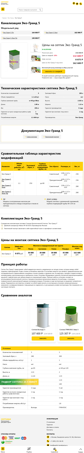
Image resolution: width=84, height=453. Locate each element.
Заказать (42, 338)
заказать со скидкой (53, 72)
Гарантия (50, 425)
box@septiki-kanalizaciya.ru (59, 445)
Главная (4, 18)
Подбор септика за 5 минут (19, 382)
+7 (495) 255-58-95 (56, 441)
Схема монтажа (32, 137)
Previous (37, 43)
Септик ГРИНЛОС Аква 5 (69, 329)
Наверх (80, 451)
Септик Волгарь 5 (38, 329)
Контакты (50, 430)
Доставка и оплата (53, 427)
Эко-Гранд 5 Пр (8, 32)
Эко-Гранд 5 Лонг (52, 32)
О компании (51, 422)
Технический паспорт (52, 137)
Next (38, 74)
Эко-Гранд (11, 18)
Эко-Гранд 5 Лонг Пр (10, 38)
